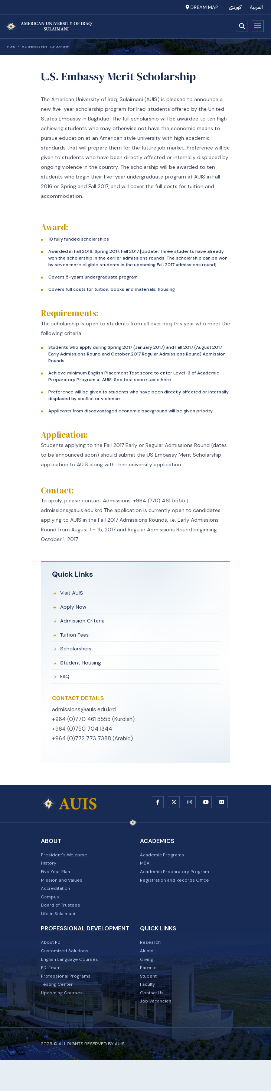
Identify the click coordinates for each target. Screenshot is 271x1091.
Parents (149, 993)
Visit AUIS (73, 593)
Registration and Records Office (179, 895)
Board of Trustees (62, 924)
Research (151, 964)
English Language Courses (72, 983)
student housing (83, 669)
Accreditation (57, 904)
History (49, 875)
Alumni (148, 974)
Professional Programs (68, 1003)
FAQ (66, 685)
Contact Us (154, 1022)
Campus (51, 914)
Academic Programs (164, 866)
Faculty (149, 1012)
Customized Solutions (68, 974)
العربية (256, 7)
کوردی (235, 7)
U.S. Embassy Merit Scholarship (45, 46)
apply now (75, 608)
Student (150, 1003)
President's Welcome (66, 866)
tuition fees (77, 639)
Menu (258, 26)
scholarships (78, 654)
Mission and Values (64, 895)
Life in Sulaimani (60, 933)
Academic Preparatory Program (179, 885)
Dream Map (202, 7)
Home (11, 46)
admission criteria (85, 624)
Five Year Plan (57, 885)
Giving (147, 983)
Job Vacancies (157, 1032)
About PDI (53, 964)
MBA (145, 875)
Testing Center (58, 1012)
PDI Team (52, 993)
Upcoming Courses (64, 1022)
